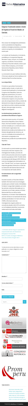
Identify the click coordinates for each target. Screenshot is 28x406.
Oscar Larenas (18, 36)
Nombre (4, 276)
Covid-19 (9, 215)
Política (8, 23)
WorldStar (20, 404)
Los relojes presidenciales (7, 225)
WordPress (13, 404)
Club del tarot (5, 213)
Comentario (5, 255)
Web (3, 289)
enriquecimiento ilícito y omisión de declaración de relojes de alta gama (13, 220)
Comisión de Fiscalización (14, 213)
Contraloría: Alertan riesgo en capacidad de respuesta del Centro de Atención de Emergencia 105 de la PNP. (13, 231)
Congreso (4, 215)
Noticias (4, 23)
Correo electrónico (7, 283)
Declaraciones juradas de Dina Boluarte (10, 217)
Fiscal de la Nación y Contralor (8, 223)
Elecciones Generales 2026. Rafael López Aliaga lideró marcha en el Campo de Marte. (17, 391)
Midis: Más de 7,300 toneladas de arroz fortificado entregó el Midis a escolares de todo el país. (17, 397)
